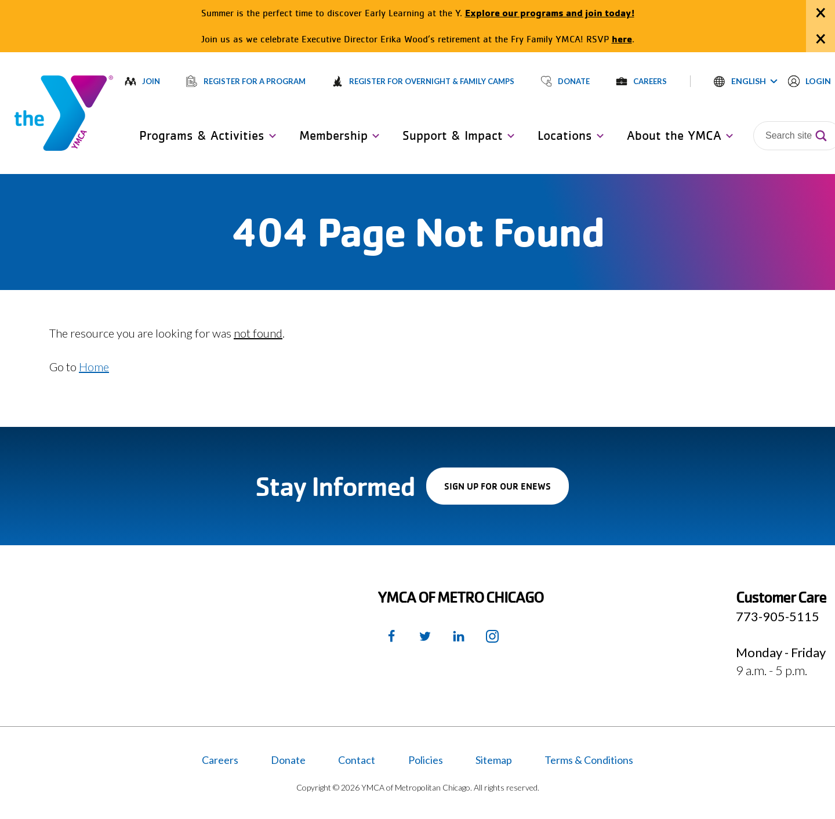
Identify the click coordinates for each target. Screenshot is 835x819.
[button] (746, 81)
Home (94, 367)
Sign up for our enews (506, 492)
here (622, 38)
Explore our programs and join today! (549, 12)
